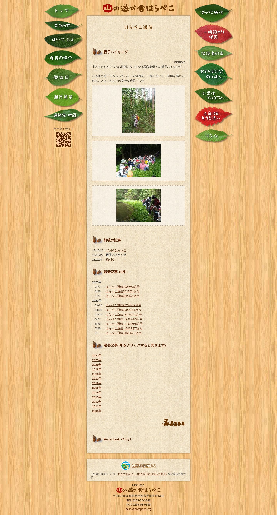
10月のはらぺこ (116, 250)
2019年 (96, 369)
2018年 (96, 374)
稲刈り (110, 259)
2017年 (96, 378)
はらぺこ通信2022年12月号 (123, 305)
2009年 (96, 411)
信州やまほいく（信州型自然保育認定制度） (143, 473)
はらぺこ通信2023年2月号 (123, 291)
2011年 (96, 406)
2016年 (96, 383)
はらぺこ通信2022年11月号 (123, 309)
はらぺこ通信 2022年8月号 (124, 323)
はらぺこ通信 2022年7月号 (124, 328)
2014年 (96, 392)
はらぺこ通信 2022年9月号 (124, 319)
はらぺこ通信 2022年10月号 (124, 314)
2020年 (96, 364)
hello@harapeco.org (138, 509)
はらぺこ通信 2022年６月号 (124, 333)
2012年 (96, 401)
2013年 (96, 397)
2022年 (96, 355)
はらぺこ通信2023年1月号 (123, 296)
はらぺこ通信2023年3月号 (123, 286)
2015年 (96, 387)
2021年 (96, 360)
